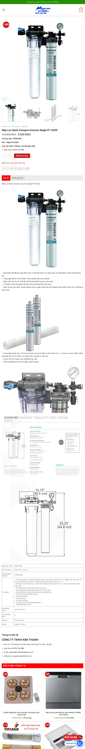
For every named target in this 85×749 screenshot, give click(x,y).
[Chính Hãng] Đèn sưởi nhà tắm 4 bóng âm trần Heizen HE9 (21, 713)
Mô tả (6, 178)
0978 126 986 (70, 737)
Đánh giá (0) (17, 178)
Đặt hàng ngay (22, 156)
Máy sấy (24, 126)
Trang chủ (6, 126)
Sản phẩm (15, 126)
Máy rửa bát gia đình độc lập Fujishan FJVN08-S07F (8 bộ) (63, 713)
